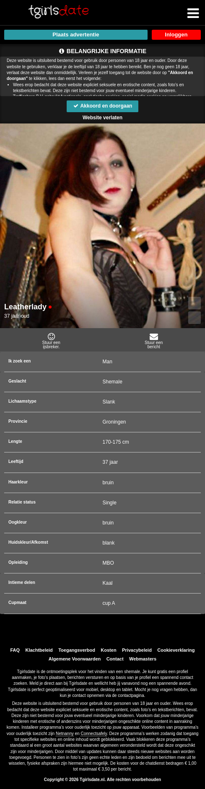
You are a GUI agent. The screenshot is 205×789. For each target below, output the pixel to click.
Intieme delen (21, 582)
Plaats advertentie (75, 34)
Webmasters (142, 658)
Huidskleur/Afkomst (28, 542)
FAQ (15, 650)
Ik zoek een (19, 361)
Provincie (17, 421)
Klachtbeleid (38, 650)
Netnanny (65, 733)
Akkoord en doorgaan (102, 106)
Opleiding (18, 562)
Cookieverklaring (176, 650)
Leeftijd (15, 461)
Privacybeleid (137, 650)
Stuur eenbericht (154, 340)
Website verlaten (102, 118)
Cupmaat (17, 602)
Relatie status (22, 502)
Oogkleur (17, 522)
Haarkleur (18, 482)
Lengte (15, 441)
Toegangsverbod (76, 650)
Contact (115, 658)
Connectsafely (93, 733)
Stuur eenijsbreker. (51, 340)
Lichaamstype (22, 401)
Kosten (108, 650)
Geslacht (17, 381)
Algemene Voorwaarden (75, 658)
